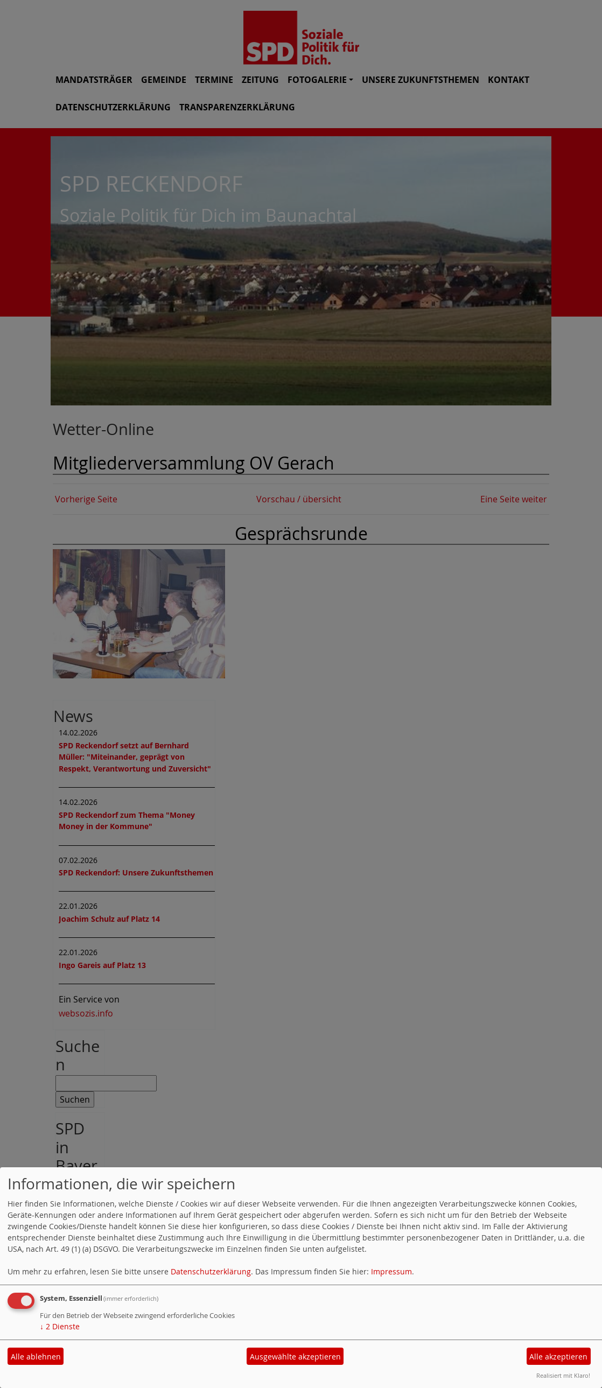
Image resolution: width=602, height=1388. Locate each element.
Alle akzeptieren (558, 1356)
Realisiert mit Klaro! (563, 1375)
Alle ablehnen (36, 1356)
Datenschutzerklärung (211, 1271)
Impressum (391, 1271)
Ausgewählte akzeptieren (295, 1356)
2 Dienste (60, 1326)
